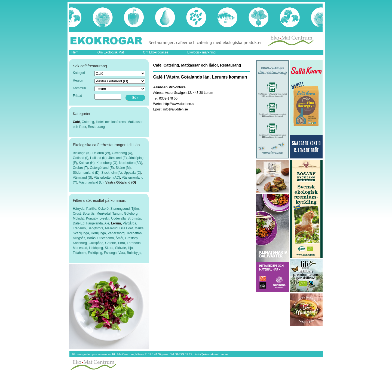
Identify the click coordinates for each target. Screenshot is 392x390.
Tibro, (122, 243)
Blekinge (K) (82, 153)
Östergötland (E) (102, 168)
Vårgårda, (130, 223)
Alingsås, (80, 238)
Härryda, (79, 209)
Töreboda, (134, 243)
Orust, (78, 213)
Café (76, 122)
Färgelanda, (95, 223)
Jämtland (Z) (117, 158)
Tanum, (118, 213)
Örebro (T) (80, 168)
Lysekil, (105, 218)
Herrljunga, (99, 233)
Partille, (92, 209)
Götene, (111, 243)
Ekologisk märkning (201, 52)
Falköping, (96, 253)
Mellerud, (112, 228)
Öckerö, (104, 209)
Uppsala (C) (132, 173)
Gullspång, (97, 243)
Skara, (110, 248)
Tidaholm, (80, 253)
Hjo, (131, 248)
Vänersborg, (117, 233)
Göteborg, (131, 213)
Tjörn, (135, 209)
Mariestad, (81, 248)
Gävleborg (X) (122, 153)
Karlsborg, (81, 243)
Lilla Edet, (126, 228)
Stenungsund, (121, 209)
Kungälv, (92, 218)
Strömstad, (135, 218)
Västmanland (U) (91, 182)
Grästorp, (132, 238)
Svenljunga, (82, 233)
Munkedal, (104, 213)
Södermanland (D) (86, 173)
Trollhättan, (134, 233)
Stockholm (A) (111, 173)
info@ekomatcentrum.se (211, 354)
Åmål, (120, 238)
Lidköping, (97, 248)
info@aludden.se (175, 109)
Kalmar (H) (87, 163)
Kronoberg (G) (106, 163)
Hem (75, 52)
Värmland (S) (82, 177)
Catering (88, 122)
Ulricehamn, (106, 238)
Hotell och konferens (110, 122)
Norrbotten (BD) (130, 163)
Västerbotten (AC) (107, 177)
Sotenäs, (90, 213)
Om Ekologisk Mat (110, 52)
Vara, (122, 253)
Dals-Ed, (79, 223)
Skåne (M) (123, 168)
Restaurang (96, 127)
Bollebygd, (134, 253)
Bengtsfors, (96, 228)
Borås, (92, 238)
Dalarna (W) (101, 153)
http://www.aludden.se (179, 104)
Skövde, (121, 248)
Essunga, (111, 253)
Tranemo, (80, 228)
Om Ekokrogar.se (155, 52)
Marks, (140, 228)
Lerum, (117, 223)
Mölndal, (79, 218)
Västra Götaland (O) (120, 182)
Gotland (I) (80, 158)
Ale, (108, 223)
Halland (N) (98, 158)
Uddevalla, (119, 218)
